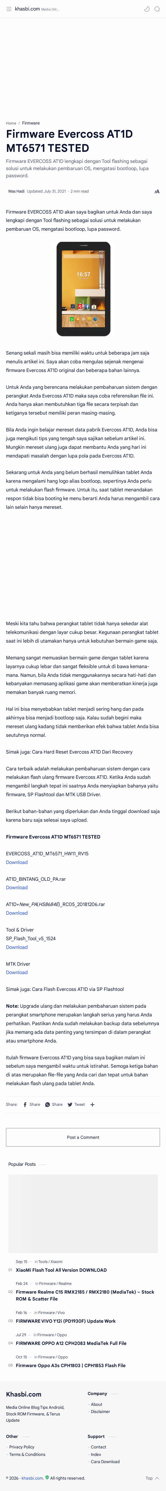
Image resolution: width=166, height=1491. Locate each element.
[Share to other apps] (92, 1104)
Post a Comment (83, 1137)
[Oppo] (62, 1334)
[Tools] (44, 1261)
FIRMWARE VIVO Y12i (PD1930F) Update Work (66, 1321)
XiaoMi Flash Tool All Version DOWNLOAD (61, 1270)
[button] (146, 9)
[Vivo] (61, 1312)
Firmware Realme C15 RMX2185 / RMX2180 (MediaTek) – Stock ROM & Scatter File (85, 1295)
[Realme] (65, 1283)
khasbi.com (27, 9)
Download (17, 863)
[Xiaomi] (57, 1261)
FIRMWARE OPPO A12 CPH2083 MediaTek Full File (71, 1343)
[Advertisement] (83, 66)
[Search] (157, 9)
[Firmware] (48, 1283)
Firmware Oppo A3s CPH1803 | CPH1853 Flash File (71, 1365)
